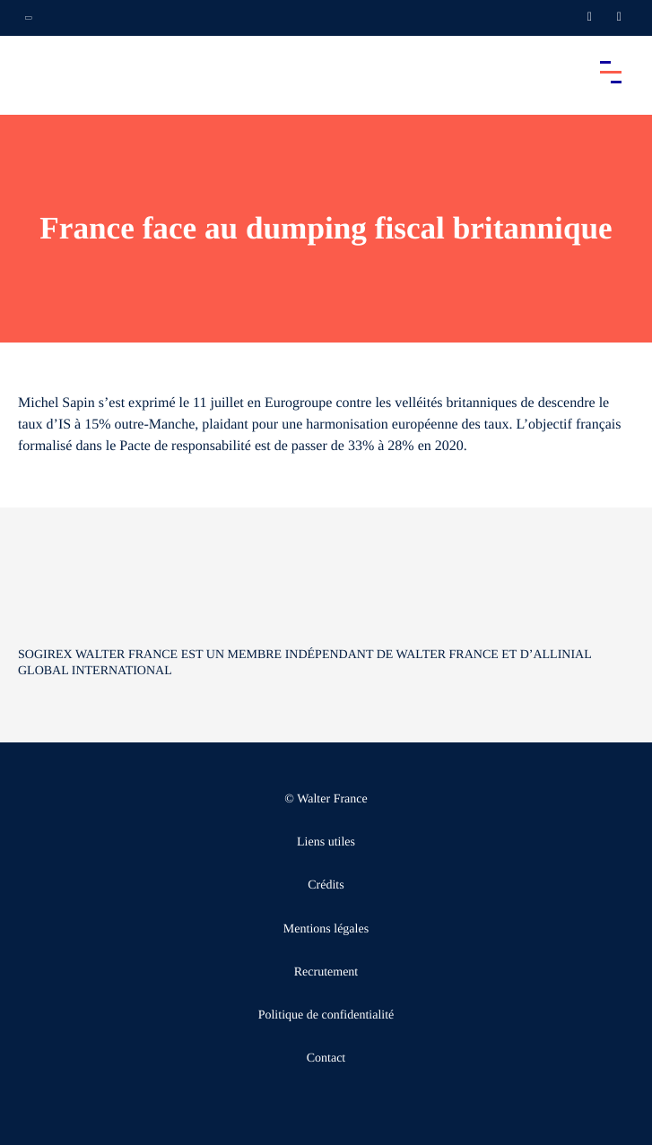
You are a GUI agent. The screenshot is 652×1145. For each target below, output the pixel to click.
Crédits (325, 885)
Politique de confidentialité (326, 1015)
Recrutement (326, 972)
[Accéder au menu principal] (610, 71)
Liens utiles (326, 842)
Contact (326, 1058)
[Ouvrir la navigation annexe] (28, 18)
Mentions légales (326, 929)
